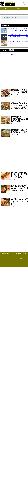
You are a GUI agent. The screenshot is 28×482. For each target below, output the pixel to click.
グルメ (8, 12)
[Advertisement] (14, 72)
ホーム (6, 8)
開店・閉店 (19, 8)
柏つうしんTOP (3, 12)
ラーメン (13, 54)
